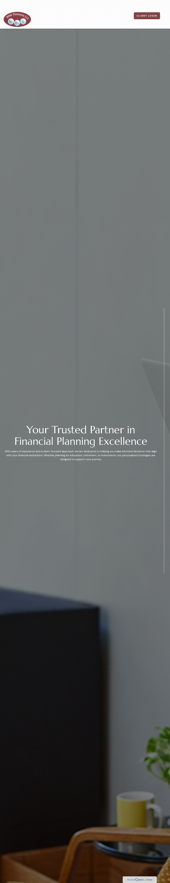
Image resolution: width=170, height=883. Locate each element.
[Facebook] (164, 583)
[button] (50, 6)
